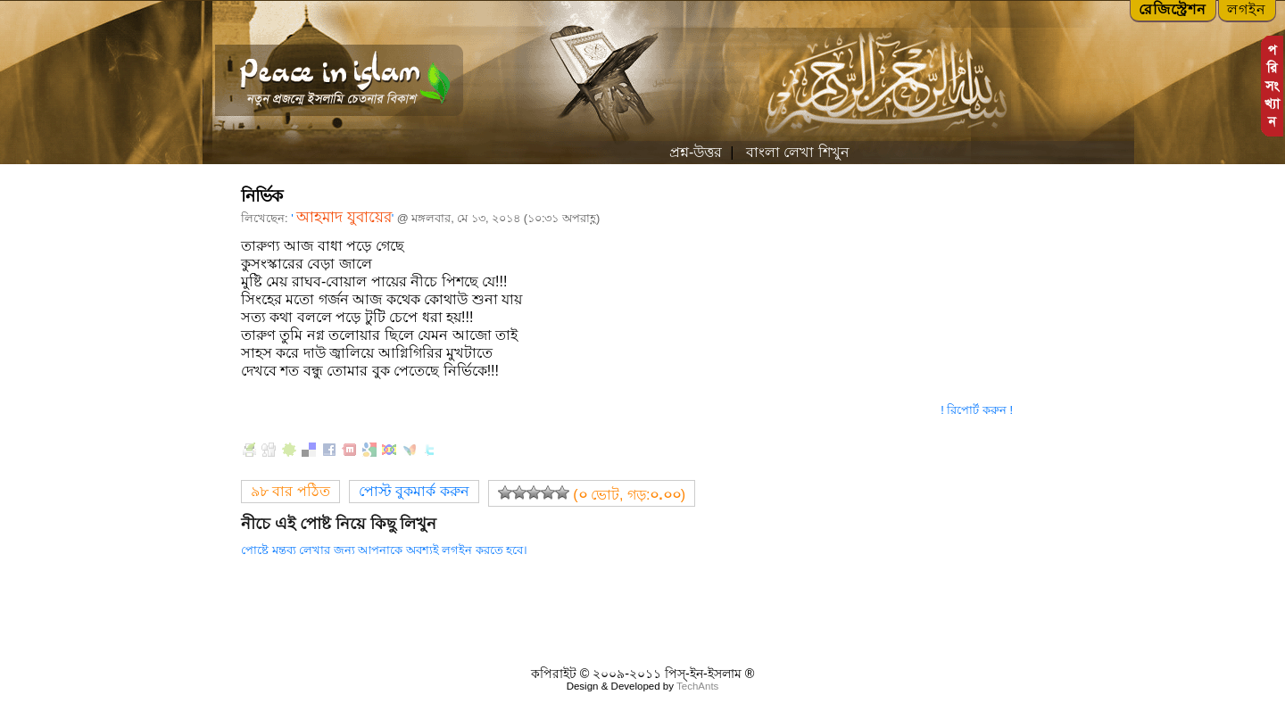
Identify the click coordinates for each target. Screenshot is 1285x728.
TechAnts (697, 686)
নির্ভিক (262, 195)
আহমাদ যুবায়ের (344, 217)
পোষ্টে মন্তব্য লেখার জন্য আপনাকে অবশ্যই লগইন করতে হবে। (384, 550)
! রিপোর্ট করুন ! (977, 410)
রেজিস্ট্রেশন (1172, 9)
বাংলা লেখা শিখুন (795, 152)
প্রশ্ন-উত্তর (695, 152)
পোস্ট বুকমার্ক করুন (414, 491)
